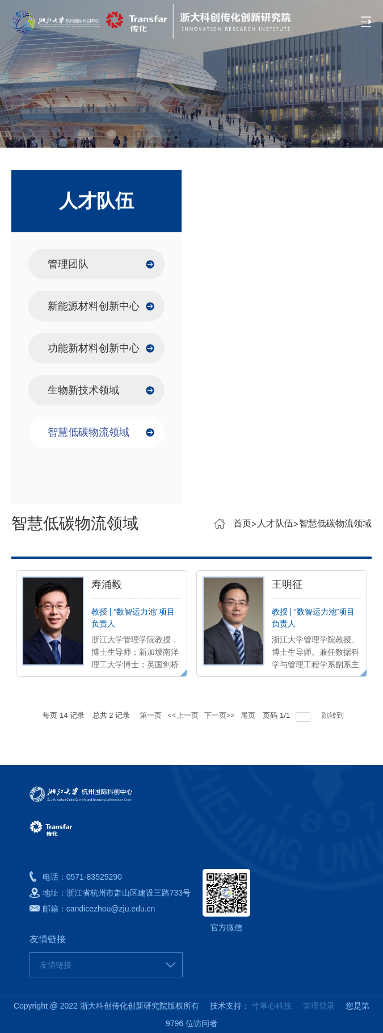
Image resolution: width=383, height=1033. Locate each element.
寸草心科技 (272, 1005)
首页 (242, 523)
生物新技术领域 (83, 390)
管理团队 (68, 264)
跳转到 (334, 715)
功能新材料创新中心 (94, 348)
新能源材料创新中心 (94, 306)
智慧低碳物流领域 (88, 432)
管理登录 (314, 1005)
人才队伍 (275, 523)
